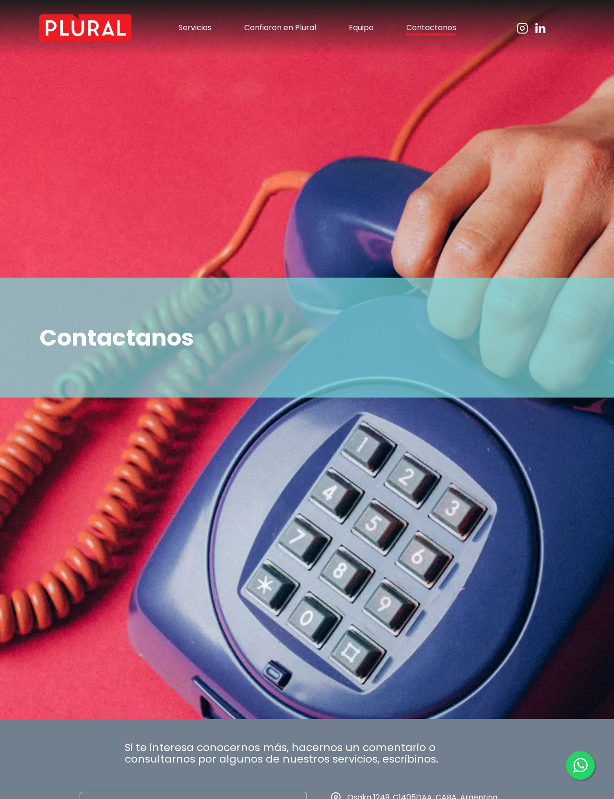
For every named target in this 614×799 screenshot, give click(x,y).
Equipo (361, 27)
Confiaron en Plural (280, 27)
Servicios (195, 27)
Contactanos (431, 27)
